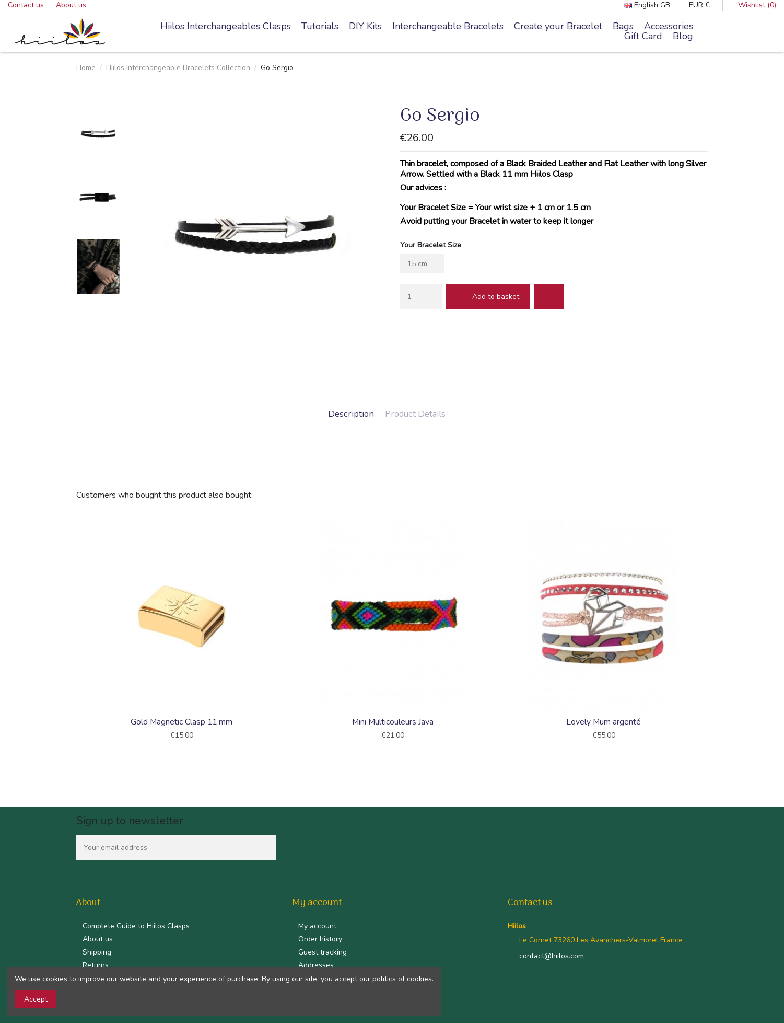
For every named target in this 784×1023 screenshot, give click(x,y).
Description (351, 414)
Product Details (415, 414)
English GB (650, 5)
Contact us (27, 5)
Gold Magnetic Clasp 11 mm (181, 722)
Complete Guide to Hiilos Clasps (136, 926)
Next (709, 632)
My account (317, 926)
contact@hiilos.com (551, 956)
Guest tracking (322, 952)
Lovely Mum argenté (603, 722)
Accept (36, 999)
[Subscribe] (265, 847)
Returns (96, 965)
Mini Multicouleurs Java (393, 722)
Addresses (316, 965)
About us (71, 5)
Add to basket (488, 297)
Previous (75, 632)
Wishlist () (752, 5)
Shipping (97, 952)
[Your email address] (165, 847)
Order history (320, 939)
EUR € (703, 5)
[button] (448, 26)
